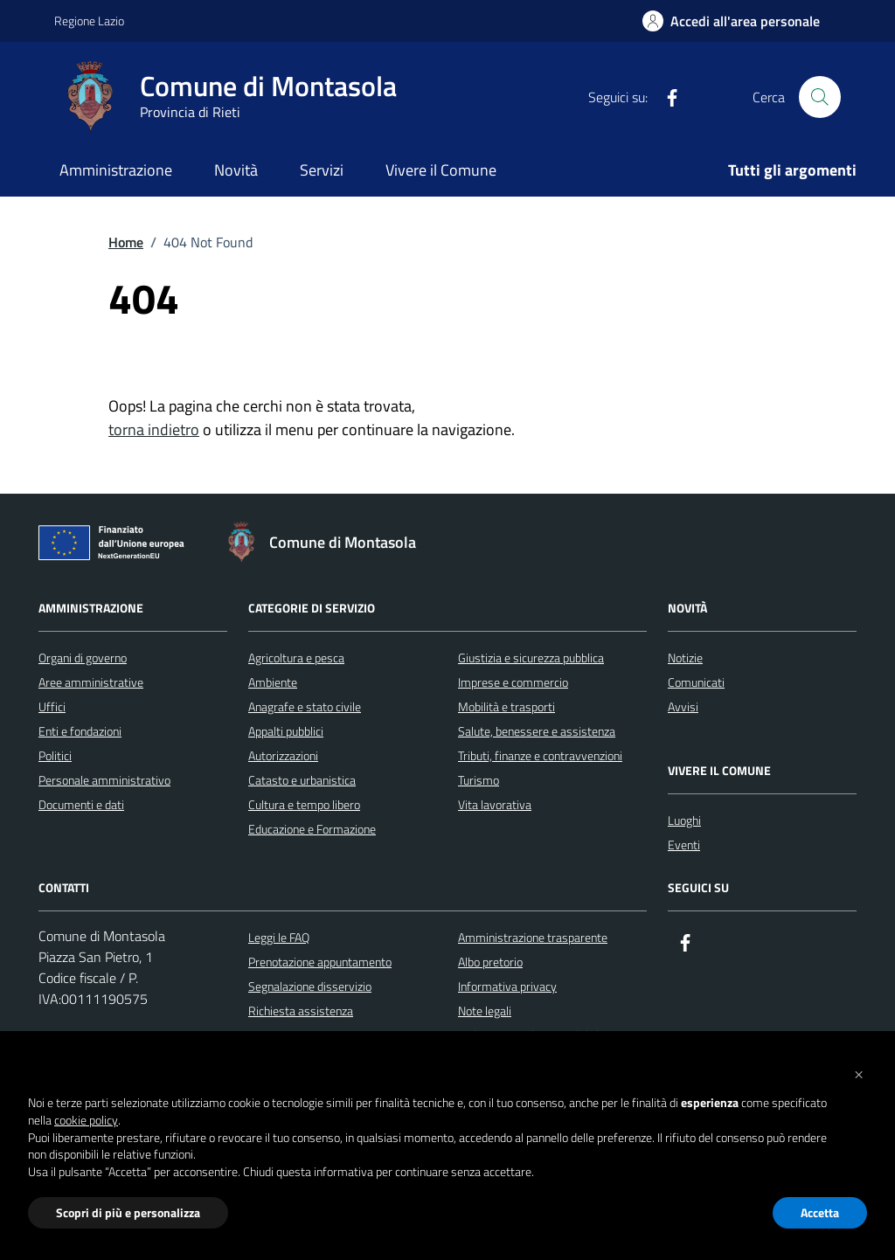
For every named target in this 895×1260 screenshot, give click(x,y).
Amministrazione (115, 170)
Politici (55, 755)
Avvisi (683, 706)
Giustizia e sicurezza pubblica (531, 657)
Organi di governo (82, 657)
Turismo (478, 780)
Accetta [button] (820, 1212)
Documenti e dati (81, 804)
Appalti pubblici (285, 731)
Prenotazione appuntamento (320, 961)
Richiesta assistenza (300, 1010)
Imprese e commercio (513, 682)
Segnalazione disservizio (309, 986)
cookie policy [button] (86, 1120)
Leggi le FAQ (278, 937)
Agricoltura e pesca (296, 657)
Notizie (685, 657)
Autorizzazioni (283, 755)
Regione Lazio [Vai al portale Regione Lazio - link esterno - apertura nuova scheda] (89, 20)
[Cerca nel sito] (820, 97)
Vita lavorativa (494, 804)
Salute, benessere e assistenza (536, 731)
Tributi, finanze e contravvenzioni (540, 755)
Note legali (484, 1010)
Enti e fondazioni (79, 731)
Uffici (52, 706)
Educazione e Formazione (312, 829)
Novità (236, 170)
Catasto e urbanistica (302, 780)
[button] (858, 1073)
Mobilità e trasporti (506, 706)
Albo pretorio (490, 961)
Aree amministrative (90, 682)
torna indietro (153, 429)
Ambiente (272, 682)
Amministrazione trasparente (532, 937)
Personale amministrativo (104, 780)
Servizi (321, 170)
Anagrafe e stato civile (304, 706)
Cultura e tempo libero (304, 804)
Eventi (684, 844)
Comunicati (696, 682)
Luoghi (684, 820)
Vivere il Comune (440, 170)
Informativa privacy (507, 986)
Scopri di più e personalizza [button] (128, 1212)
